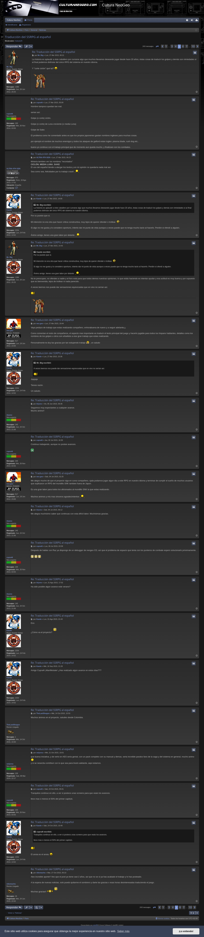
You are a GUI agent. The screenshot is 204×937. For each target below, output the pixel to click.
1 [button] (166, 46)
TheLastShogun (13, 725)
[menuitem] (187, 20)
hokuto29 (18, 41)
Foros (29, 20)
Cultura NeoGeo (14, 20)
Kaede (9, 210)
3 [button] (172, 46)
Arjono (9, 415)
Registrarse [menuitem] (197, 21)
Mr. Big (9, 67)
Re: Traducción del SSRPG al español (53, 51)
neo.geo (10, 330)
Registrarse (26, 25)
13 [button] (193, 46)
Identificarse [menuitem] (192, 21)
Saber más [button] (123, 931)
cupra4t (10, 114)
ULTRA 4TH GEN (13, 169)
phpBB (95, 925)
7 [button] (186, 46)
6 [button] (183, 46)
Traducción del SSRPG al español (28, 37)
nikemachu (11, 884)
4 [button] (175, 46)
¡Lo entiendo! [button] (186, 931)
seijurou (10, 764)
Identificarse (12, 25)
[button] (157, 46)
